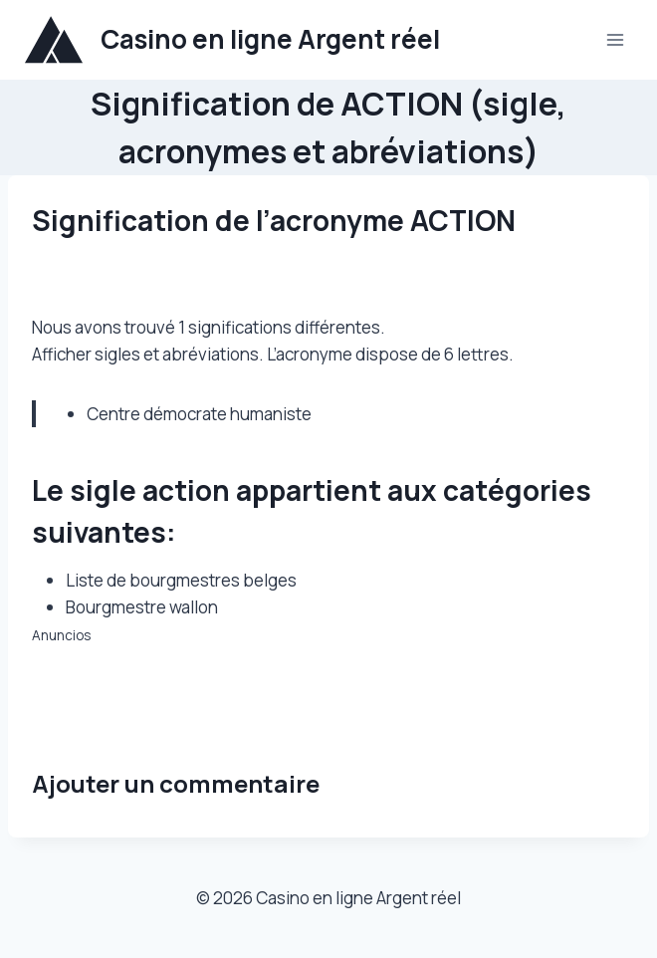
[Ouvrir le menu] (614, 39)
